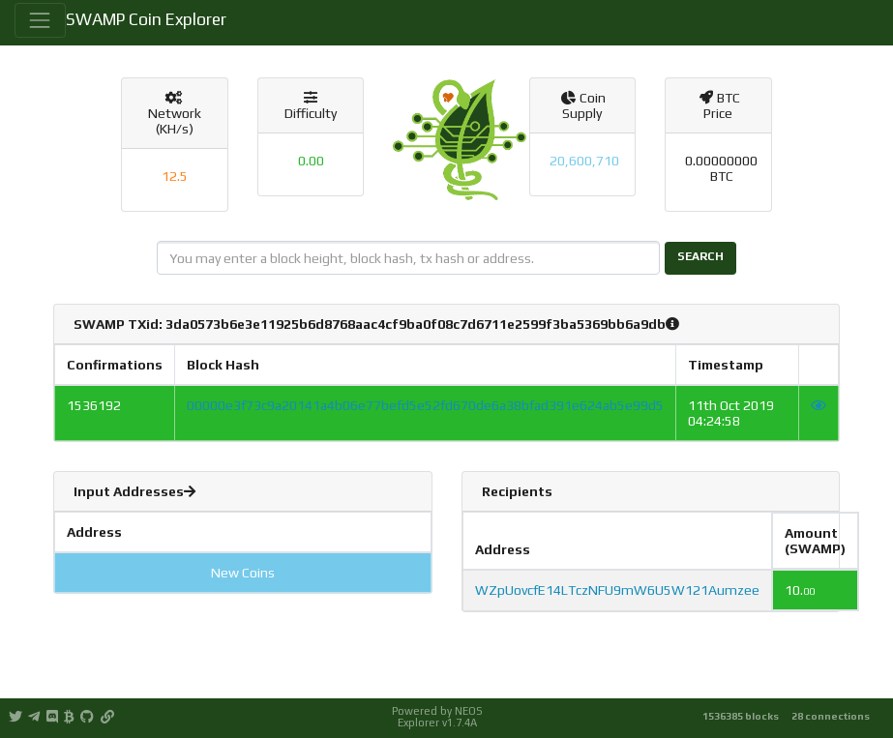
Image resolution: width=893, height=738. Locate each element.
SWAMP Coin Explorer (146, 19)
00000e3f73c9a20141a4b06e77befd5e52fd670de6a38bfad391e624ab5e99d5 (425, 405)
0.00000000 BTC (721, 168)
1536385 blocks (740, 716)
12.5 (175, 176)
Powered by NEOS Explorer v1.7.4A (437, 716)
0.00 (311, 160)
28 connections (830, 716)
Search (700, 256)
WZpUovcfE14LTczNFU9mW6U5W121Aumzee (617, 590)
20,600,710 (584, 160)
